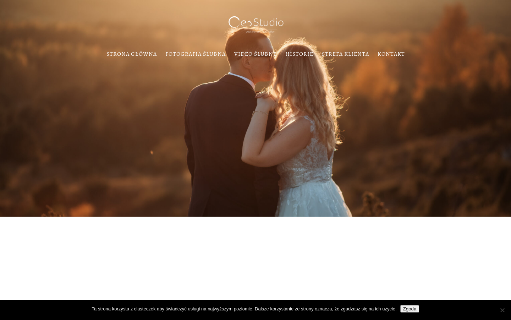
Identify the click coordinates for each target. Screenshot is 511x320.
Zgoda (410, 308)
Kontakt (391, 54)
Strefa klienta (345, 54)
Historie (299, 54)
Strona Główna (131, 54)
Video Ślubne (255, 54)
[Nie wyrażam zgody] (502, 310)
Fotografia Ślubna (195, 54)
